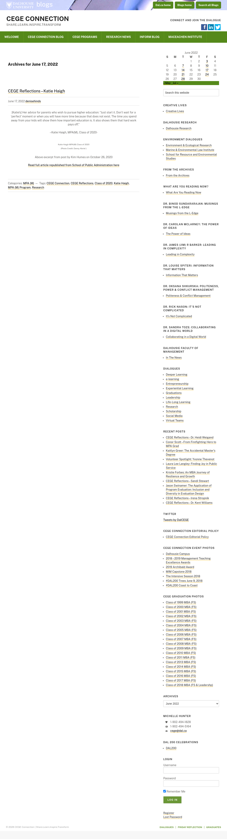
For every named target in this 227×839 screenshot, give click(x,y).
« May (167, 83)
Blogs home (184, 5)
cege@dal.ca (178, 730)
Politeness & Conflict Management (188, 295)
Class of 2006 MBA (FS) (181, 634)
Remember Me (174, 791)
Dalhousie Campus (178, 553)
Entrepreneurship (177, 383)
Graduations (174, 393)
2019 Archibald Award (180, 567)
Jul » (175, 83)
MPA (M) (28, 183)
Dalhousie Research (178, 128)
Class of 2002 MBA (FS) (181, 616)
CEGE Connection (37, 18)
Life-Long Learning (178, 402)
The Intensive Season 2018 (183, 576)
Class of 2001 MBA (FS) (181, 611)
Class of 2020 (104, 183)
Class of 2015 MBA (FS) (181, 671)
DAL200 (171, 748)
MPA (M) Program (19, 187)
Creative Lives (175, 111)
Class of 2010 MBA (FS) (181, 653)
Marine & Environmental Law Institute (190, 150)
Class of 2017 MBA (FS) (181, 680)
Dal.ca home (163, 5)
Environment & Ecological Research (189, 145)
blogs (44, 4)
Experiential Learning (180, 388)
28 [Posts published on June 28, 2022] (183, 78)
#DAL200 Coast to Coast (182, 585)
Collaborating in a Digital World (186, 336)
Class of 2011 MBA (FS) (180, 657)
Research (38, 187)
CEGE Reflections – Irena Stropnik (187, 498)
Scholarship (173, 411)
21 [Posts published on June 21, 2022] (183, 74)
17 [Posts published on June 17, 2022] (207, 70)
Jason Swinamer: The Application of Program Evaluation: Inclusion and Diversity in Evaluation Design (188, 489)
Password (169, 778)
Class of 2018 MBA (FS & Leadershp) (189, 685)
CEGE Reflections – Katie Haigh (36, 91)
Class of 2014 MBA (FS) (181, 666)
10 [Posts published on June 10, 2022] (207, 65)
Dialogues (167, 827)
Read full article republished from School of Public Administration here (73, 165)
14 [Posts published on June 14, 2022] (183, 70)
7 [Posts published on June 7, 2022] (183, 65)
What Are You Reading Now (183, 192)
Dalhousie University (20, 5)
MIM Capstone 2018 (179, 571)
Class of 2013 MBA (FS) (181, 662)
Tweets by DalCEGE (176, 520)
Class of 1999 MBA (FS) (181, 602)
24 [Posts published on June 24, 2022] (207, 74)
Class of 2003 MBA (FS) (181, 620)
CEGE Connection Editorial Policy (187, 537)
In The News (174, 357)
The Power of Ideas (178, 233)
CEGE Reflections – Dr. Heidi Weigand (189, 437)
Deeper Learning (176, 374)
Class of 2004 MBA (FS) (181, 625)
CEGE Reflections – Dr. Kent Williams (189, 502)
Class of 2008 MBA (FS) (181, 643)
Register (168, 813)
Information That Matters (182, 275)
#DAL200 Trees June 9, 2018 (184, 580)
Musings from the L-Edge (182, 213)
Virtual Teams (175, 420)
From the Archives (177, 175)
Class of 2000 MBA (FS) (181, 607)
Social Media (174, 416)
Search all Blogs (209, 5)
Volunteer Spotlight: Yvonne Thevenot (190, 459)
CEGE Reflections (82, 183)
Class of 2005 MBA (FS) (181, 630)
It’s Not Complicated (179, 316)
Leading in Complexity (180, 254)
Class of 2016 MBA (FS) (181, 675)
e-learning (172, 379)
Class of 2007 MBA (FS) (181, 639)
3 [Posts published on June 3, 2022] (207, 61)
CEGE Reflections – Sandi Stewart (187, 481)
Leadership (173, 397)
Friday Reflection (190, 827)
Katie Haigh (121, 183)
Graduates (213, 827)
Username (169, 765)
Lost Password (172, 817)
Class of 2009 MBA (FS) (181, 648)
